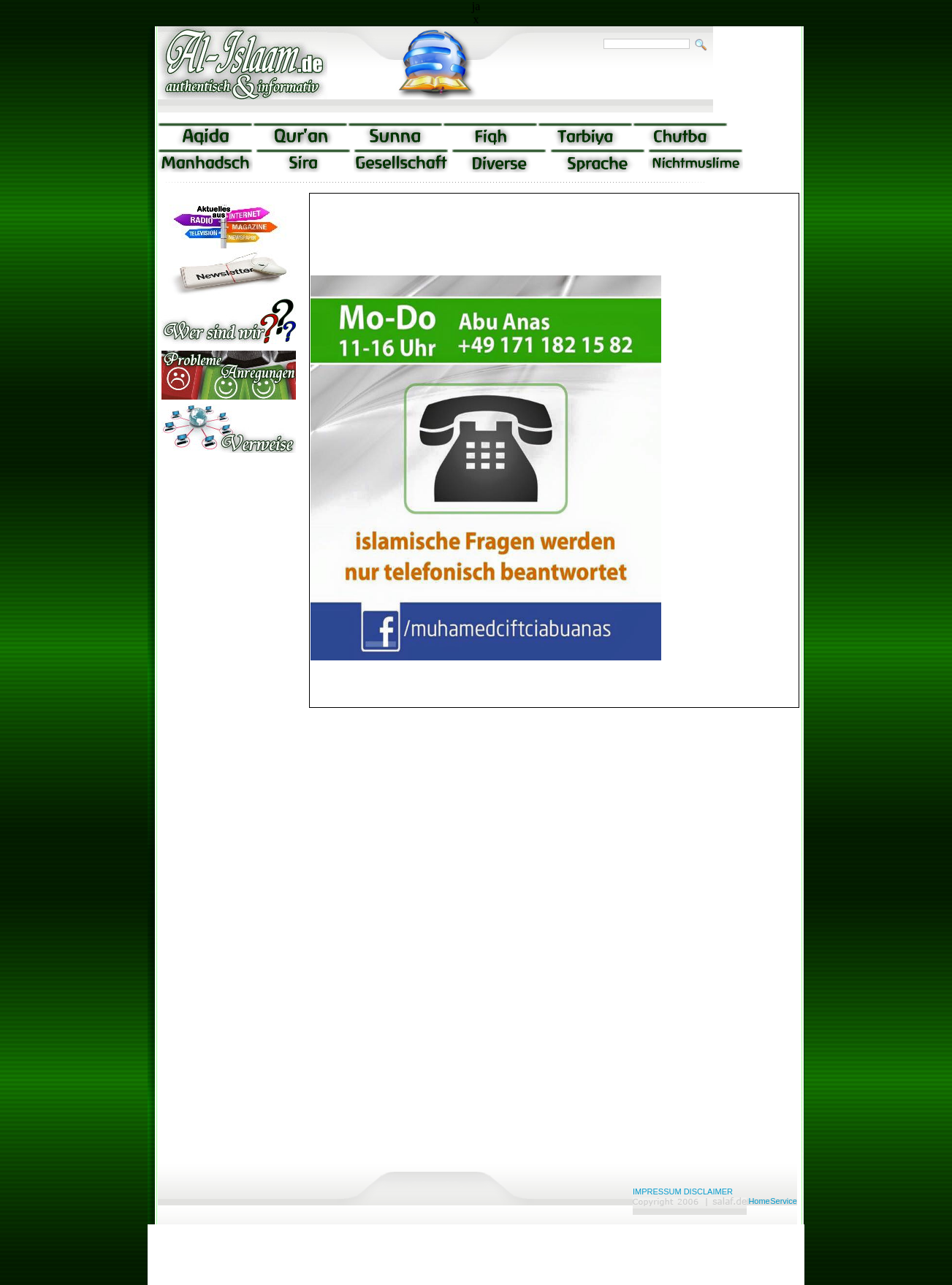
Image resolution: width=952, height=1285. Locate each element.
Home (758, 1201)
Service (783, 1201)
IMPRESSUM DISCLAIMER (683, 1191)
